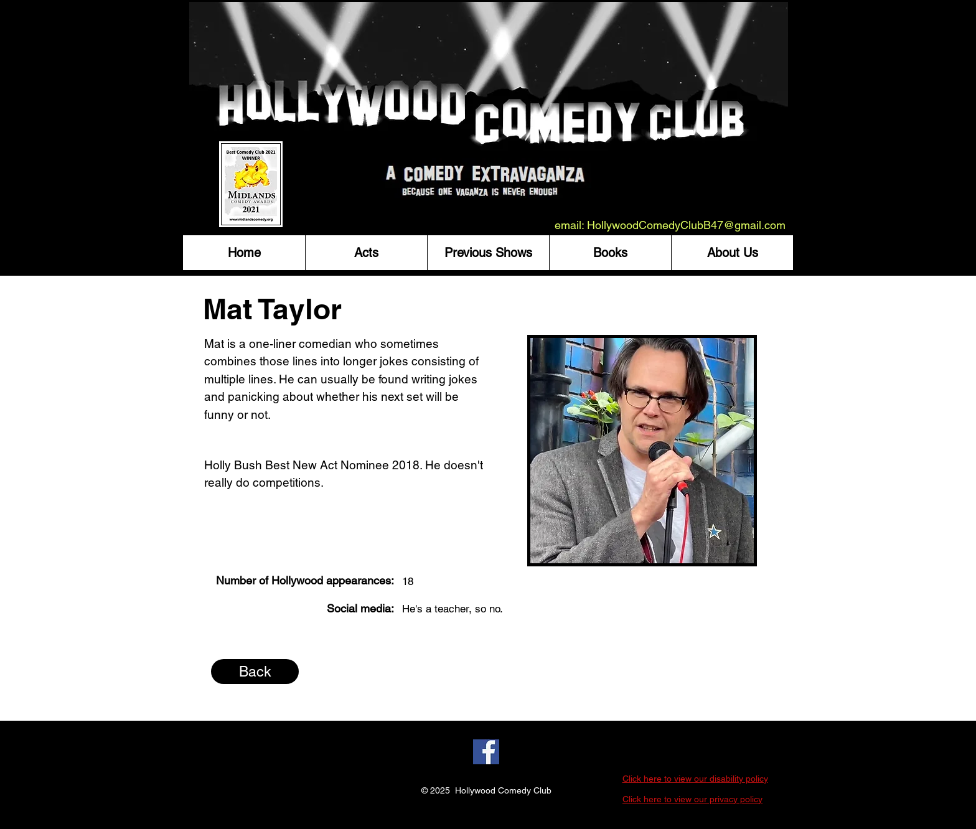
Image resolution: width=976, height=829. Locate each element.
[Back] (255, 671)
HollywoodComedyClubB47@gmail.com (686, 225)
